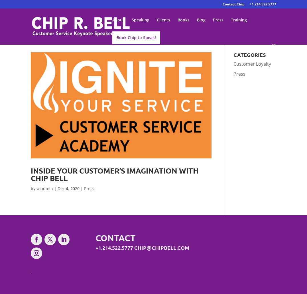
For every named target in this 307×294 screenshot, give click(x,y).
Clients (163, 20)
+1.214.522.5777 (263, 5)
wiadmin (44, 188)
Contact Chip (234, 5)
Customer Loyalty (252, 64)
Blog (201, 20)
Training (239, 20)
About (118, 20)
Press (218, 20)
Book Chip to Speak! (136, 37)
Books (184, 20)
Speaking (140, 20)
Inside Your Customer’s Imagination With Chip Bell (114, 174)
